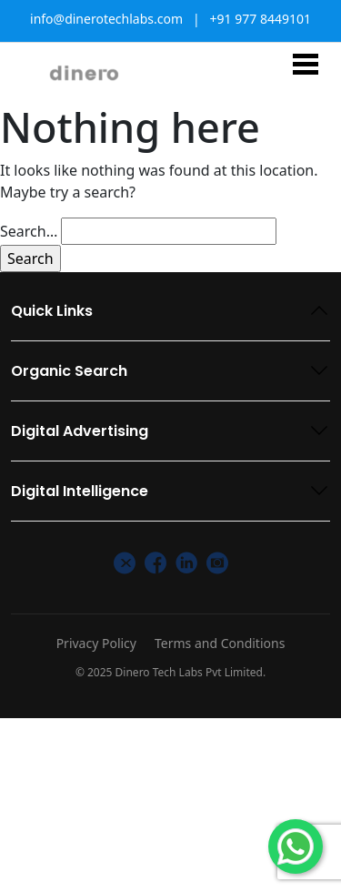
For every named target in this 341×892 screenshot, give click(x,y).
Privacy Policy (96, 643)
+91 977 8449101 (260, 18)
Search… (28, 231)
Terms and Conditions (220, 643)
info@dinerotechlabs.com (106, 18)
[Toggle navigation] (305, 63)
